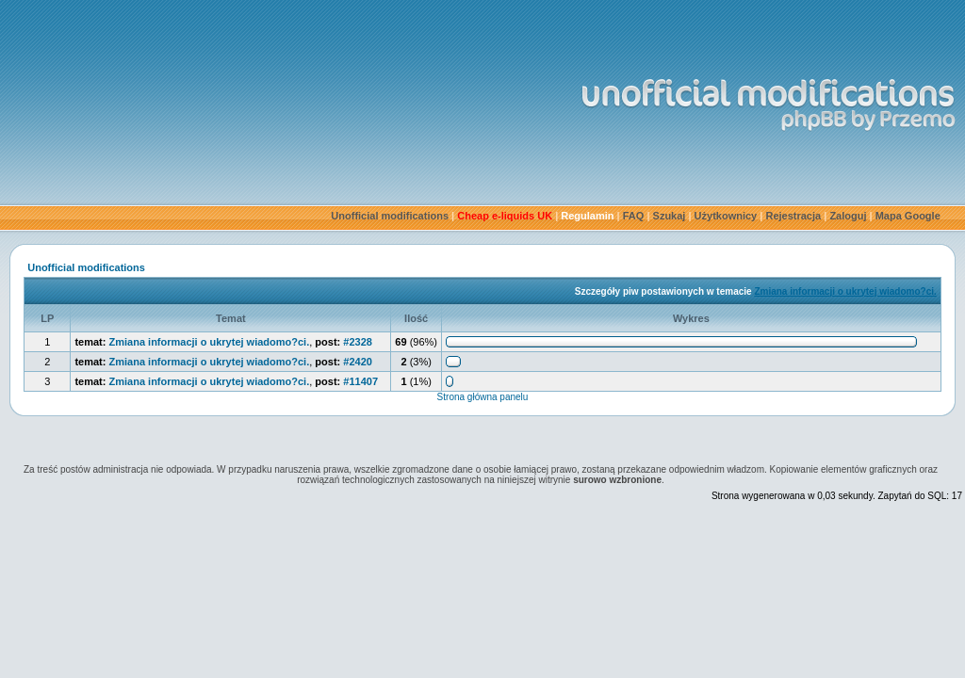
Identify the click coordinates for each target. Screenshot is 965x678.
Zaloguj (847, 215)
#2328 (357, 341)
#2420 (357, 361)
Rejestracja (793, 215)
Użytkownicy (726, 215)
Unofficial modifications (390, 215)
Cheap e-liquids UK (504, 215)
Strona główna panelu (483, 397)
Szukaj (669, 215)
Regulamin (587, 215)
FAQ (634, 215)
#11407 (360, 381)
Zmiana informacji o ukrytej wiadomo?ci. (845, 291)
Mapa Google (907, 215)
